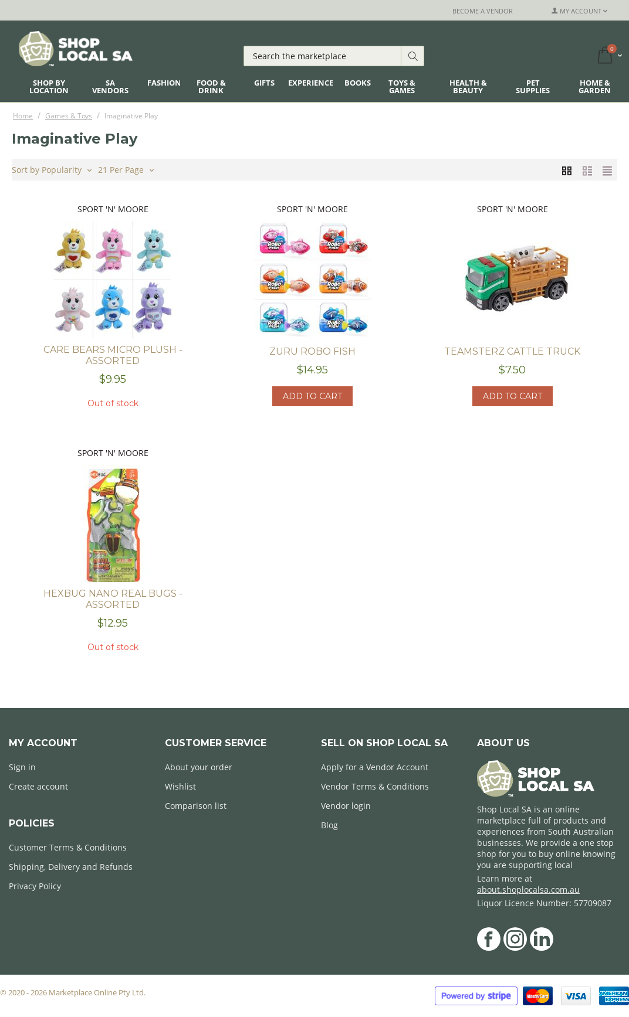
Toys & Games (401, 86)
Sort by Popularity (52, 168)
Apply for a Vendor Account (374, 767)
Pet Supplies (533, 86)
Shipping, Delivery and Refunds (71, 866)
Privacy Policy (35, 886)
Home (23, 116)
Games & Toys (68, 116)
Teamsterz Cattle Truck (512, 351)
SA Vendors (110, 86)
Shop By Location (49, 86)
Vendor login (346, 805)
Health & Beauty (468, 86)
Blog (329, 825)
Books (357, 82)
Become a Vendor (482, 10)
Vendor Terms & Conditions (375, 786)
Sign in (22, 767)
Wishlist (180, 786)
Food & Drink (211, 86)
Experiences (312, 82)
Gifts (264, 82)
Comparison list (195, 805)
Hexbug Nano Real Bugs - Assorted (112, 599)
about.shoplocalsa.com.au (528, 889)
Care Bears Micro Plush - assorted (112, 355)
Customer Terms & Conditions (68, 847)
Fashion (164, 82)
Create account (38, 786)
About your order (198, 767)
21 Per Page (126, 168)
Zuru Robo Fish (312, 351)
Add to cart (312, 396)
